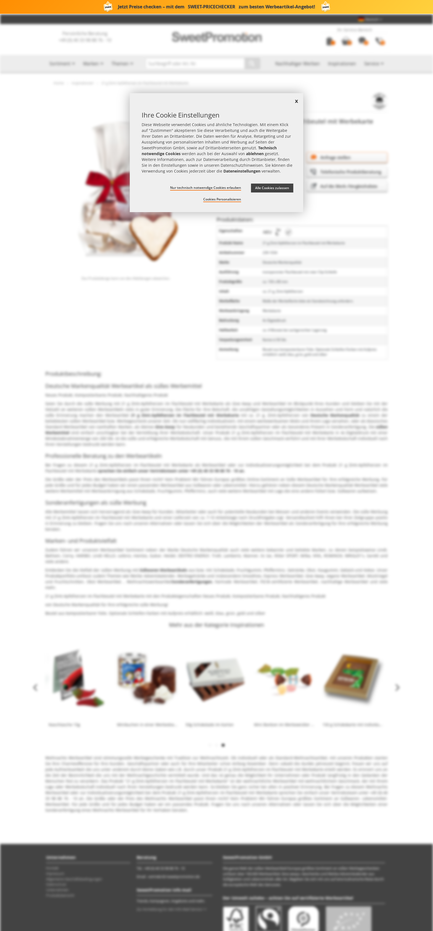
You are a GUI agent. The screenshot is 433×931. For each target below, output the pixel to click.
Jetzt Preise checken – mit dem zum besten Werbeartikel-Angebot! (216, 6)
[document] (216, 152)
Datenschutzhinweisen (242, 165)
